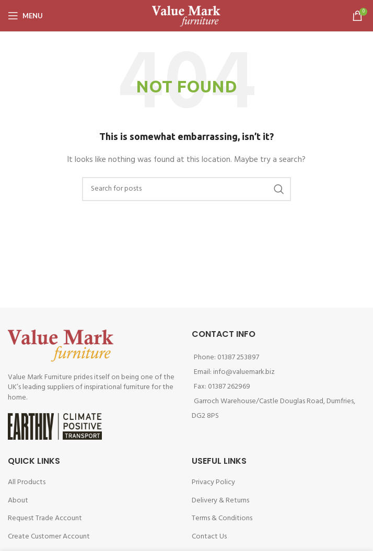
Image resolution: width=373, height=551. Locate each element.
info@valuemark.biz (244, 372)
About (18, 501)
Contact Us (209, 537)
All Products (26, 482)
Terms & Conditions (222, 518)
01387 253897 (238, 357)
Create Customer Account (49, 537)
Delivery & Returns (220, 501)
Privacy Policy (213, 482)
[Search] (186, 189)
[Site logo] (186, 16)
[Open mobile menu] (25, 15)
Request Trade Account (45, 518)
